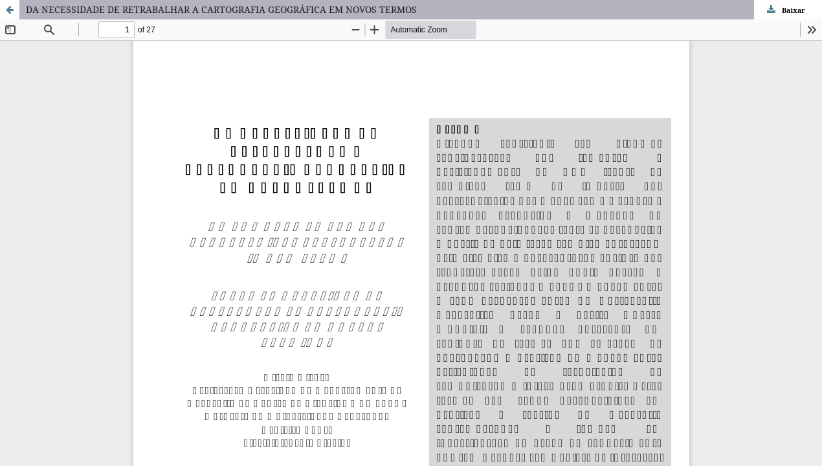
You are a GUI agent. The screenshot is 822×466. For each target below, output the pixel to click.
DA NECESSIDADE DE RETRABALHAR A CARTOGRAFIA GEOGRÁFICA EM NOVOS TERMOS (221, 9)
